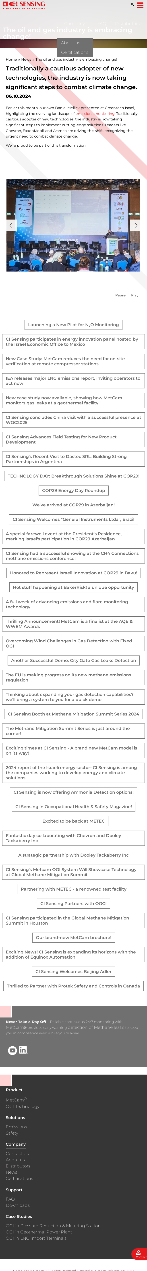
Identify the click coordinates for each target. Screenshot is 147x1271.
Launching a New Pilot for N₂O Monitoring (73, 324)
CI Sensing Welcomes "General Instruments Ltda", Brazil (73, 519)
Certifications (19, 1178)
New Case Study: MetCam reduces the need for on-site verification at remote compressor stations (65, 361)
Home (11, 59)
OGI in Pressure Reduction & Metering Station (53, 1226)
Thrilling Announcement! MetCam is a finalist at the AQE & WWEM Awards (69, 624)
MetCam (16, 1027)
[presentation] (73, 225)
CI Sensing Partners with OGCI (73, 903)
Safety (12, 1133)
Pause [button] (120, 295)
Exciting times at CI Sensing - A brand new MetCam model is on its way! (71, 750)
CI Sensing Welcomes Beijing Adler (73, 971)
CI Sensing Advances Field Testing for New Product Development (61, 439)
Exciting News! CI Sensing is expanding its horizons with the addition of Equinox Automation (71, 954)
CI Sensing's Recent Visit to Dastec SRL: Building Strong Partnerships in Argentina (66, 459)
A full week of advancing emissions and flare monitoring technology (67, 604)
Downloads (18, 1205)
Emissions (16, 1127)
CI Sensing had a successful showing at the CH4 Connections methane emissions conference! (72, 556)
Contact (141, 1257)
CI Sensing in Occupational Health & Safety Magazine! (73, 806)
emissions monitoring (95, 114)
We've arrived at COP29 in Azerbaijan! (73, 505)
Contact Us (17, 1154)
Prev (11, 225)
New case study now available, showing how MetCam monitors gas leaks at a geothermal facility (64, 400)
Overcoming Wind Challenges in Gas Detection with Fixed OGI (69, 643)
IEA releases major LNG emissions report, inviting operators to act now (73, 381)
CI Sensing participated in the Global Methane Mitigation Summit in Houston (67, 920)
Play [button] (134, 295)
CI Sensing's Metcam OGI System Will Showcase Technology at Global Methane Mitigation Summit (71, 872)
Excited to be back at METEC (73, 821)
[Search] (132, 4)
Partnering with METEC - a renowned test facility (73, 889)
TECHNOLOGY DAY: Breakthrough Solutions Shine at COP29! (73, 476)
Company (74, 23)
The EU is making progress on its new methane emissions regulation (68, 677)
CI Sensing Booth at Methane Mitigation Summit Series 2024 (73, 714)
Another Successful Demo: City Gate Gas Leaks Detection (73, 660)
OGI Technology (22, 1106)
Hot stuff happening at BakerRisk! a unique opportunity (73, 587)
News (26, 59)
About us (15, 1160)
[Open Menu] (140, 5)
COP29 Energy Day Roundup (73, 490)
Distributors (127, 23)
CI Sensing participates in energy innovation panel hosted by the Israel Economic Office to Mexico (72, 342)
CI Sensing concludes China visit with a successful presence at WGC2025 (73, 420)
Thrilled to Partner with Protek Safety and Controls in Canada (73, 986)
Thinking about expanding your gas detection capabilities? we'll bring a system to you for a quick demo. (70, 697)
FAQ (101, 23)
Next (135, 225)
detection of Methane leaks (96, 1027)
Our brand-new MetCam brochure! (73, 937)
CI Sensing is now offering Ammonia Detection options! (74, 792)
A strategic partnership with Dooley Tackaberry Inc (73, 855)
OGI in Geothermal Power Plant (39, 1232)
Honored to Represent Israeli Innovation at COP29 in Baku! (73, 573)
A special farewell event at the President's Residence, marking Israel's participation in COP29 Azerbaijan (64, 536)
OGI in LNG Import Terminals (36, 1238)
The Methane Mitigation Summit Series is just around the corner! (68, 731)
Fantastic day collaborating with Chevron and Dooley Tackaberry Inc (63, 838)
